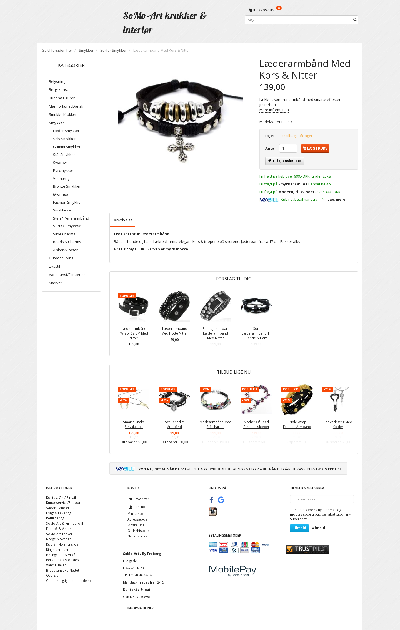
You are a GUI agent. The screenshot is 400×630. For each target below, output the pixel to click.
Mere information (274, 109)
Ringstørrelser (57, 549)
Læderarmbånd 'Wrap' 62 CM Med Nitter (133, 333)
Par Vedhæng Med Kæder (338, 424)
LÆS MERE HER (329, 469)
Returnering (55, 518)
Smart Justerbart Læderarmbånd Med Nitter (215, 333)
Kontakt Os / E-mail (61, 497)
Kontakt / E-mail (137, 589)
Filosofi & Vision (59, 528)
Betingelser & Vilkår (61, 554)
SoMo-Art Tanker (59, 534)
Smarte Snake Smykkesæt (134, 424)
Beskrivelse (122, 219)
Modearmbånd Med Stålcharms (215, 424)
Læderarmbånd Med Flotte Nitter (174, 330)
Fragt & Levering (58, 513)
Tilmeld (299, 528)
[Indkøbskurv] (301, 9)
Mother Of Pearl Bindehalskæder (256, 424)
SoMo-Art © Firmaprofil (64, 523)
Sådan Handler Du (60, 508)
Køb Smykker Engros (62, 544)
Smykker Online (293, 183)
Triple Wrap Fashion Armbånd (297, 424)
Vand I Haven (56, 565)
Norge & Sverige (58, 539)
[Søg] (355, 20)
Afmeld (318, 528)
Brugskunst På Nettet (62, 570)
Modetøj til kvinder (296, 191)
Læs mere (336, 199)
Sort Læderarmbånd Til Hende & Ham (256, 333)
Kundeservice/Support (64, 502)
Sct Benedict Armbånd (174, 424)
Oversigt (52, 575)
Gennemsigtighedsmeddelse (69, 580)
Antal (270, 148)
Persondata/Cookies (62, 559)
